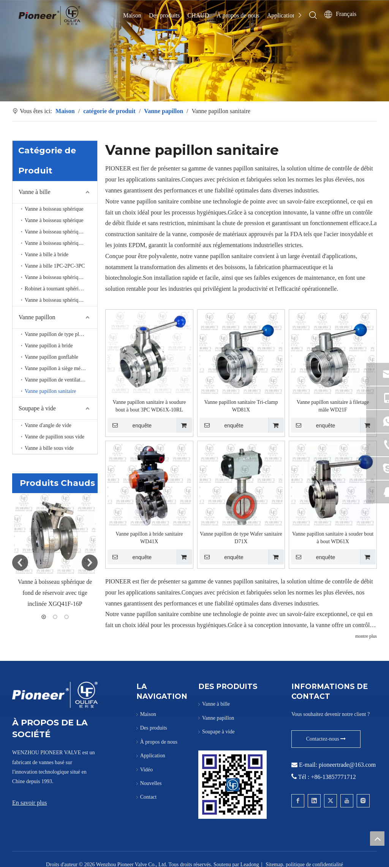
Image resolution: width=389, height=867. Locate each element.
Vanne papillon (37, 317)
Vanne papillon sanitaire (50, 391)
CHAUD (198, 15)
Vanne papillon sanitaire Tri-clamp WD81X (241, 406)
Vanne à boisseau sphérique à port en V (61, 277)
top (377, 838)
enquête (130, 425)
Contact (148, 797)
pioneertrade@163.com (347, 764)
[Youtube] (346, 800)
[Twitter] (330, 800)
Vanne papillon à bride (49, 345)
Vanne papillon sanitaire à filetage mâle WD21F (333, 406)
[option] (55, 551)
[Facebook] (297, 800)
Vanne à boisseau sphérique (54, 208)
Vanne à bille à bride (46, 254)
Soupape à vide (37, 408)
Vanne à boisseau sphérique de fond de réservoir (61, 231)
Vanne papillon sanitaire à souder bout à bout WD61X (332, 537)
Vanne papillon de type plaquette (60, 334)
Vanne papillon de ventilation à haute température (61, 379)
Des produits (164, 15)
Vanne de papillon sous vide (54, 436)
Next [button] (90, 563)
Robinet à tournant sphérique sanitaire (61, 288)
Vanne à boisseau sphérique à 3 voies (61, 243)
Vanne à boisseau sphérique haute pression (61, 300)
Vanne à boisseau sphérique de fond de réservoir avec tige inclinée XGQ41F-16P (55, 593)
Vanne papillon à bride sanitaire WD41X (149, 537)
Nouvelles (151, 783)
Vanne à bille (35, 191)
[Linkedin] (314, 800)
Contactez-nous (326, 739)
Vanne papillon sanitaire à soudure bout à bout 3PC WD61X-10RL (149, 406)
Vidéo (146, 769)
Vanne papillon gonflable (51, 356)
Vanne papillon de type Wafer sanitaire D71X (241, 537)
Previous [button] (20, 563)
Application (281, 15)
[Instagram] (363, 800)
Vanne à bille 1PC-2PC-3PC (55, 265)
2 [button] (55, 616)
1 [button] (43, 616)
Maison (132, 15)
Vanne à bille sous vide (49, 448)
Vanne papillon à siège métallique (60, 368)
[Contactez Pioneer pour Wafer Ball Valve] (232, 784)
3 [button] (66, 616)
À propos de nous (238, 15)
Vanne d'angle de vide (48, 425)
